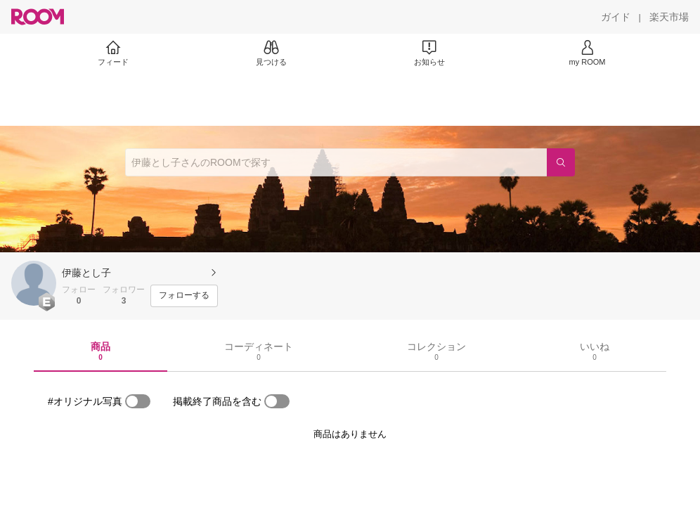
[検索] (561, 162)
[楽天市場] (669, 17)
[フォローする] (184, 296)
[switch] (137, 401)
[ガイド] (615, 17)
